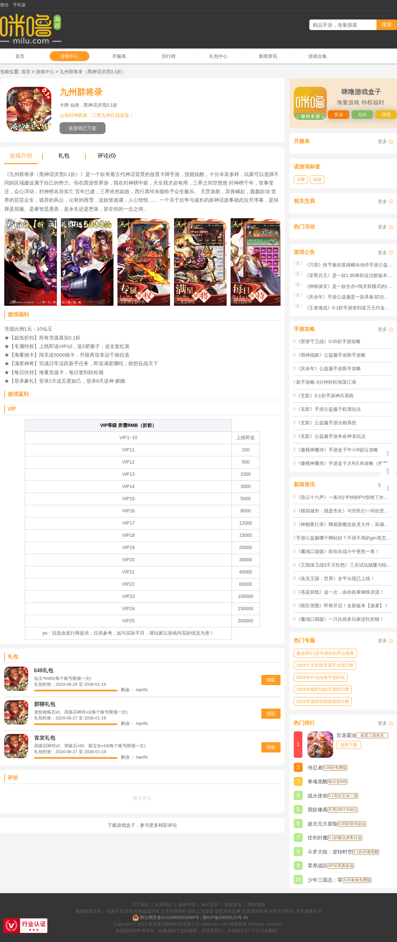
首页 (19, 56)
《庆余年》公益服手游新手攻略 (328, 368)
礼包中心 (218, 56)
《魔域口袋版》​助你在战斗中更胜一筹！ (337, 551)
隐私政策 (233, 904)
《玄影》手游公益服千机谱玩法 (328, 409)
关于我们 (140, 904)
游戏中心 (69, 56)
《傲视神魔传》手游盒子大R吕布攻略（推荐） (344, 463)
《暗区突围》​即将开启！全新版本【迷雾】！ (342, 605)
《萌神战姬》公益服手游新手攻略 (331, 355)
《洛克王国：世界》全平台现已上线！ (335, 578)
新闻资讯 (268, 56)
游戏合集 (317, 56)
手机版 (19, 4)
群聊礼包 (44, 704)
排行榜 (169, 56)
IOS (362, 114)
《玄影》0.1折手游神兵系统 (324, 395)
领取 (271, 679)
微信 (4, 4)
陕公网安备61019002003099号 (169, 917)
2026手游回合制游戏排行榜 (322, 701)
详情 (386, 114)
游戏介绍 (21, 156)
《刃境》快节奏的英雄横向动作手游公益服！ (350, 264)
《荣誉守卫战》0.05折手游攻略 (328, 341)
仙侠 (317, 179)
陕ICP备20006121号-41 (225, 917)
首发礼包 (44, 738)
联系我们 (163, 904)
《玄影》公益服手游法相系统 (326, 422)
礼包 (63, 156)
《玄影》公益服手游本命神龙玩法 (331, 436)
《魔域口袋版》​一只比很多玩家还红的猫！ (340, 619)
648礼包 (44, 670)
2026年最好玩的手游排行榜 (322, 689)
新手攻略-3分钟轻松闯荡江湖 (326, 382)
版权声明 (187, 904)
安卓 (338, 114)
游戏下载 (348, 744)
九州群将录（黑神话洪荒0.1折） (93, 71)
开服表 (119, 56)
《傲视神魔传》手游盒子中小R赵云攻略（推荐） (346, 449)
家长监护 (210, 904)
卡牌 (300, 179)
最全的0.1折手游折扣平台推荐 (325, 653)
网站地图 (256, 904)
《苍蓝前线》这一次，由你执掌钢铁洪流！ (340, 592)
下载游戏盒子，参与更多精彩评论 (142, 825)
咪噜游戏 (238, 924)
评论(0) (107, 156)
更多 (382, 141)
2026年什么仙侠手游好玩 (320, 677)
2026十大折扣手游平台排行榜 (324, 665)
